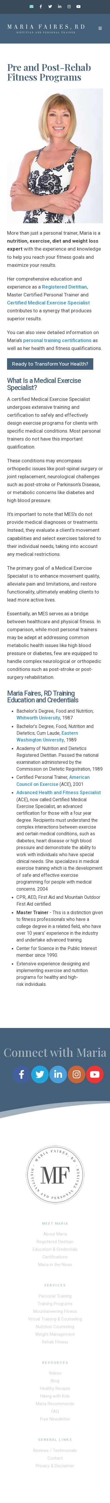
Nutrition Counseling (55, 1328)
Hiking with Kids (55, 1397)
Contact (55, 1459)
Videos (55, 1374)
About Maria (55, 1235)
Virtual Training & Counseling (55, 1320)
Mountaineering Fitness (55, 1312)
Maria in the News (55, 1266)
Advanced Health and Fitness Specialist (58, 792)
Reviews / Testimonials (55, 1451)
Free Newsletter (55, 1420)
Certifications (55, 1258)
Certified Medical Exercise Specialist (48, 303)
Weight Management (55, 1335)
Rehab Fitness (55, 1343)
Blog (55, 1382)
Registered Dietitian (64, 287)
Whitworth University (38, 718)
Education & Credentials (55, 1251)
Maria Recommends (55, 1405)
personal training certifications (57, 340)
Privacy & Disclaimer (55, 1467)
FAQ (55, 1413)
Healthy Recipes (55, 1390)
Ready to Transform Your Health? (50, 364)
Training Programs (55, 1305)
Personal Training (55, 1297)
